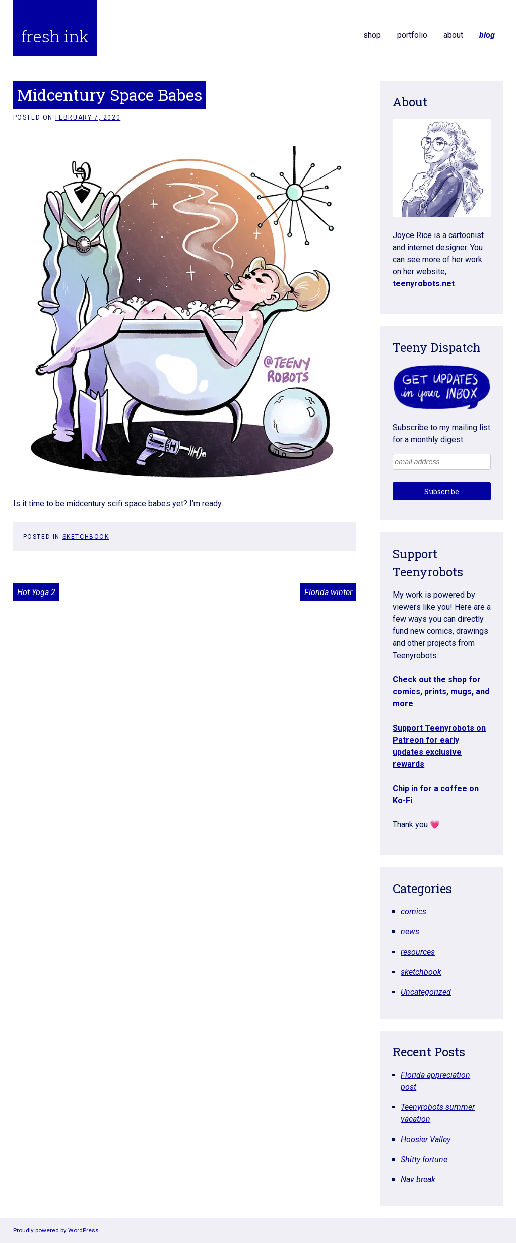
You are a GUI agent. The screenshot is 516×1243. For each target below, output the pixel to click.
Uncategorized (426, 992)
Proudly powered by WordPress (56, 1230)
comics (413, 911)
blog (487, 35)
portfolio (412, 35)
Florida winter (328, 592)
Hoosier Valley (425, 1139)
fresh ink (55, 36)
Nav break (418, 1180)
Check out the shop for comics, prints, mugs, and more (441, 691)
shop (372, 35)
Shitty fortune (424, 1159)
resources (418, 952)
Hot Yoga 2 (36, 592)
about (453, 35)
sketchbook (85, 536)
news (410, 931)
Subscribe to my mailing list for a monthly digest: (441, 433)
